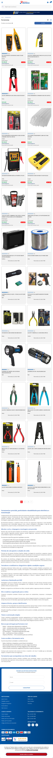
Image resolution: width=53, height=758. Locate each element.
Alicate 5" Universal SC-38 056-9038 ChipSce (38, 332)
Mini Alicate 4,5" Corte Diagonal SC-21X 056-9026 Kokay (13, 449)
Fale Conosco (4, 708)
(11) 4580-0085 (32, 716)
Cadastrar (26, 687)
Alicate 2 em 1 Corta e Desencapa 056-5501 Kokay (39, 448)
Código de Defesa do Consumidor (8, 723)
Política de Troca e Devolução (7, 718)
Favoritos (30, 703)
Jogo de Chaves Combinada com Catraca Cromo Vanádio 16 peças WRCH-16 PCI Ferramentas (13, 216)
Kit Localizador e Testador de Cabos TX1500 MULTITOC (12, 56)
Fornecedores (4, 705)
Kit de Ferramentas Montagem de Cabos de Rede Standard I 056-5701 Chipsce (13, 136)
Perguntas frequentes (6, 703)
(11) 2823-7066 (32, 714)
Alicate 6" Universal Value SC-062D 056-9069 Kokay (13, 410)
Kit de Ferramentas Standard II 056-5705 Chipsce (39, 95)
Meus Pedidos (31, 701)
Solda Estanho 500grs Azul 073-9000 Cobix (38, 255)
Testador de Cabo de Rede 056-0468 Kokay (12, 332)
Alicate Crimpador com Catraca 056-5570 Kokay (13, 95)
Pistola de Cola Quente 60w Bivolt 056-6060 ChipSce (38, 295)
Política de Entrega (5, 716)
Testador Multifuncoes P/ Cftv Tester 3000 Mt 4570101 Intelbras (13, 256)
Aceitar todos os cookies (26, 754)
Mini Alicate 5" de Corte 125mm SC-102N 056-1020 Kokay (39, 410)
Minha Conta (30, 699)
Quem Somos (4, 699)
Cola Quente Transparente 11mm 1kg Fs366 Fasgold (38, 136)
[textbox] (26, 6)
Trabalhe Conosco (5, 701)
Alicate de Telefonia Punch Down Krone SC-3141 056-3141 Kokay (39, 488)
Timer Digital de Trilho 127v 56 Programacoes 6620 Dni (39, 216)
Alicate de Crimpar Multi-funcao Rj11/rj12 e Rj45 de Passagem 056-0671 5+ (39, 56)
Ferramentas (8, 17)
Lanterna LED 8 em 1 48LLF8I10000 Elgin (36, 371)
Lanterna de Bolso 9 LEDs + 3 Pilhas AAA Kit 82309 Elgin (13, 295)
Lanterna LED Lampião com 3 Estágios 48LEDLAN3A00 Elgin (11, 372)
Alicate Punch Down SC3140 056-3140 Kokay (12, 487)
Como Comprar (4, 714)
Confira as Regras (29, 13)
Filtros (43, 23)
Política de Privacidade (32, 750)
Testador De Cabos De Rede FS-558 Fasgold (38, 175)
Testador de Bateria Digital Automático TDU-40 (13, 175)
